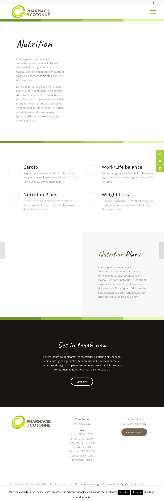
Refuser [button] (137, 492)
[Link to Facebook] (153, 2)
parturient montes (40, 76)
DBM (76, 484)
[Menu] (152, 12)
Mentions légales (118, 484)
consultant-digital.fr (93, 484)
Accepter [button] (123, 492)
